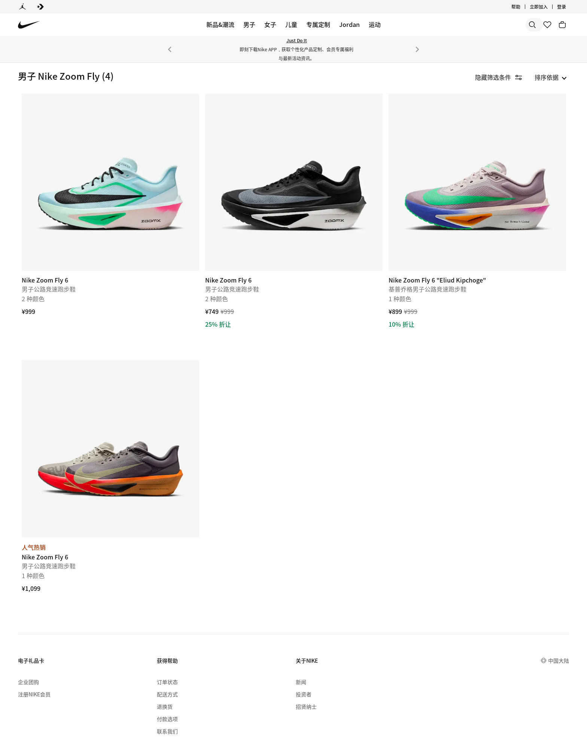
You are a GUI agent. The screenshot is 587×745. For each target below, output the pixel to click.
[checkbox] (52, 146)
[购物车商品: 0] (562, 24)
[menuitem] (116, 704)
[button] (53, 130)
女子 (270, 24)
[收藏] (547, 24)
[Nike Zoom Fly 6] (188, 167)
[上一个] (169, 49)
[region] (48, 263)
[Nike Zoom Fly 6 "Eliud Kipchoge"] (493, 167)
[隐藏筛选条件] (503, 77)
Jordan (349, 24)
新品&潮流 (220, 24)
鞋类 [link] (25, 98)
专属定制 (318, 24)
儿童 (291, 24)
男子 (249, 24)
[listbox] (550, 77)
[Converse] (40, 6)
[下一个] (417, 49)
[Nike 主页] (29, 25)
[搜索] (478, 24)
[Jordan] (22, 6)
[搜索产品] (508, 24)
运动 (375, 24)
